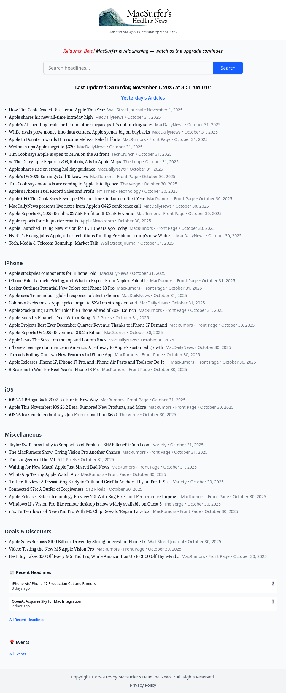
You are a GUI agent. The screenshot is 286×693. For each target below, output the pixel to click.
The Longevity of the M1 (32, 459)
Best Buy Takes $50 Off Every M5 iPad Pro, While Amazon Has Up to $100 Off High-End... (94, 556)
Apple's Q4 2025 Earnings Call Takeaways (48, 176)
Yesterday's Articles (143, 97)
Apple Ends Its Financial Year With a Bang (49, 317)
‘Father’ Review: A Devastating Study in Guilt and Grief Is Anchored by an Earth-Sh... (90, 482)
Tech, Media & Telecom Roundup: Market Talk (53, 243)
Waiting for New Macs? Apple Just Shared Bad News (59, 467)
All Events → (19, 654)
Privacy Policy (143, 685)
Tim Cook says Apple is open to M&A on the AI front (59, 154)
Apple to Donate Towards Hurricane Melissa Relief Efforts (64, 139)
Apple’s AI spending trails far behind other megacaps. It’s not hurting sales (80, 124)
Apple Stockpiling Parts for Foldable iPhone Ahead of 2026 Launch (72, 310)
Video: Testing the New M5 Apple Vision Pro (51, 549)
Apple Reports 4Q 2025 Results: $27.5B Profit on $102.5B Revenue (71, 213)
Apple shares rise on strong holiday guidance (52, 169)
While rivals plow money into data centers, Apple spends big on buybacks (79, 132)
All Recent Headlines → (29, 619)
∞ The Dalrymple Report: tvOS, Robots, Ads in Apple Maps (65, 161)
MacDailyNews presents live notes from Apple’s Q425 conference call (75, 206)
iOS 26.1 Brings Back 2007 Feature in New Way (53, 399)
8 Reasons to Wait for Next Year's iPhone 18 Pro (54, 369)
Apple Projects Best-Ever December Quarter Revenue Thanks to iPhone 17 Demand (88, 325)
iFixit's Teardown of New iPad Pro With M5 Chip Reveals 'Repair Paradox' (80, 511)
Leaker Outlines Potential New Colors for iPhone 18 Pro (62, 288)
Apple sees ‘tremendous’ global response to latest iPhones (64, 295)
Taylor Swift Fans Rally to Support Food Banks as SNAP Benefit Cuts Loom (80, 444)
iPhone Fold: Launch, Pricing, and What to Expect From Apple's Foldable (78, 280)
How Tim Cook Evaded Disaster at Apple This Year (57, 110)
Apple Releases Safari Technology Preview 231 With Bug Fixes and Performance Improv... (94, 496)
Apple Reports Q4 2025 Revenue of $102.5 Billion (55, 332)
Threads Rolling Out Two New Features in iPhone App (60, 354)
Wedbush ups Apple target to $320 (42, 147)
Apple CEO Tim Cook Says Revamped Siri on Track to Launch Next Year (77, 198)
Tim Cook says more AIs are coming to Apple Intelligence (63, 184)
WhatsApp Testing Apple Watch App (44, 474)
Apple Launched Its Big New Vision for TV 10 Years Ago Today (68, 228)
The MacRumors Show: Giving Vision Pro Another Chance (64, 452)
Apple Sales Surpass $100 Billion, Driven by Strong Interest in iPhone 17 (77, 541)
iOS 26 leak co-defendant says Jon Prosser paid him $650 (63, 414)
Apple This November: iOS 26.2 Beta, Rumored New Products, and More (77, 407)
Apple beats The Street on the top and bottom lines (57, 340)
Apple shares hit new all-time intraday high (51, 117)
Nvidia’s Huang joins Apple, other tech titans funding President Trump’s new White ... (91, 235)
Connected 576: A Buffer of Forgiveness (46, 489)
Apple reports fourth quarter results (43, 221)
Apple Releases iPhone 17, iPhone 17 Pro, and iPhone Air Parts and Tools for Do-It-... (89, 362)
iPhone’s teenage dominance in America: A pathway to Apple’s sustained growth (86, 347)
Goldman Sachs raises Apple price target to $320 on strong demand (73, 303)
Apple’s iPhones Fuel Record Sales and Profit (51, 191)
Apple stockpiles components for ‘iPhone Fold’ (53, 273)
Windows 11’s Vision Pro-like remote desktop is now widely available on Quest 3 (85, 504)
